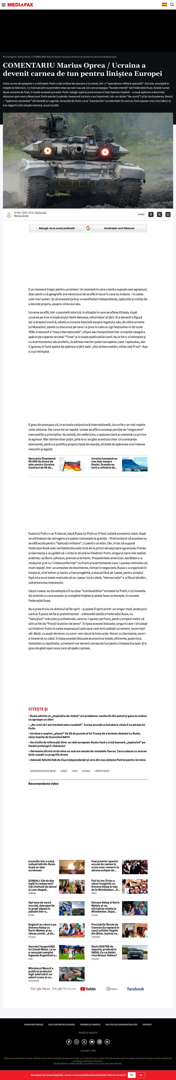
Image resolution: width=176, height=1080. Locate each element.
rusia (74, 770)
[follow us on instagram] (112, 989)
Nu (141, 1075)
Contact (147, 1024)
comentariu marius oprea (42, 770)
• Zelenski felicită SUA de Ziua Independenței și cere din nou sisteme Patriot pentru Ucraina (87, 760)
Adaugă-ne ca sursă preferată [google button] (57, 228)
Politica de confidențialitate (122, 1024)
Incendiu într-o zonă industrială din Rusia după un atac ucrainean (41, 866)
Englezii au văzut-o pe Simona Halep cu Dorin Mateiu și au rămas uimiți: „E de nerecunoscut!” (42, 929)
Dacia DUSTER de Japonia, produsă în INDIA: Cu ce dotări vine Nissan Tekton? (104, 951)
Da (131, 1075)
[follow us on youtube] (88, 989)
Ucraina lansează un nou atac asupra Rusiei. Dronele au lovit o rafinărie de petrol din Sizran (104, 463)
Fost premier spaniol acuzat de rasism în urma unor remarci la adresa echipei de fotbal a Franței (105, 866)
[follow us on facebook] (136, 989)
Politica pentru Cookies (61, 1024)
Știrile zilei (40, 212)
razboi (64, 770)
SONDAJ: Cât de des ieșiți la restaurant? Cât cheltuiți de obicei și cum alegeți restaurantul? (42, 885)
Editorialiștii (24, 56)
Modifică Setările (88, 1032)
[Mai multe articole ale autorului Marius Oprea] (8, 214)
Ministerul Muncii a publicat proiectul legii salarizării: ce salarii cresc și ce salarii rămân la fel (40, 973)
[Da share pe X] (159, 214)
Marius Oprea (21, 215)
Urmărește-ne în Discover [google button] (119, 228)
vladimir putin (102, 770)
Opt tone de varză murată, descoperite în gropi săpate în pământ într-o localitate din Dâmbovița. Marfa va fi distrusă (42, 907)
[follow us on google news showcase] (64, 989)
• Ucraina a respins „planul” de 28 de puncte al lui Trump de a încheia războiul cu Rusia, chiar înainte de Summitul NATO (84, 735)
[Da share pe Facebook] (151, 214)
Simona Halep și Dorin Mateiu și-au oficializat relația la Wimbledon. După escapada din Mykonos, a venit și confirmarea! (105, 907)
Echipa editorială (33, 1024)
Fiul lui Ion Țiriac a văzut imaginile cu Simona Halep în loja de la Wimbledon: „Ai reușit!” (105, 885)
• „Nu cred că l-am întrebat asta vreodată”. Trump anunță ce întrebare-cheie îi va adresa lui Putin (86, 726)
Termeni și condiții (90, 1024)
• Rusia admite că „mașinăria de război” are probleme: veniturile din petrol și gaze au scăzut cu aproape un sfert (87, 717)
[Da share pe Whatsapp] (168, 214)
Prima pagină (9, 56)
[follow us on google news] (40, 989)
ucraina (86, 770)
